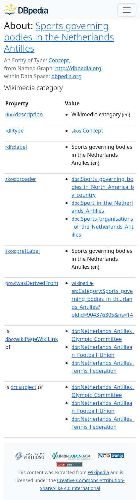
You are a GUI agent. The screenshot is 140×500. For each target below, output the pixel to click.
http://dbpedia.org (78, 68)
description (24, 114)
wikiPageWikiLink (31, 339)
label (16, 146)
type (14, 130)
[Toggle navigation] (126, 10)
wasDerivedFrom (31, 283)
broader (20, 179)
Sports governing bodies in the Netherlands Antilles (59, 36)
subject (23, 387)
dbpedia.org (66, 76)
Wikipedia (98, 472)
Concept (58, 60)
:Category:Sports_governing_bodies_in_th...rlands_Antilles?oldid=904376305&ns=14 (102, 299)
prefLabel (22, 250)
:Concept (87, 130)
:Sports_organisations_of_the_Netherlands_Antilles (102, 226)
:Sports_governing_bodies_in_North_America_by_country (102, 186)
